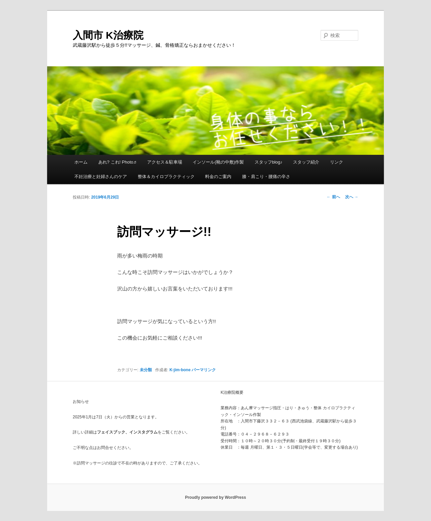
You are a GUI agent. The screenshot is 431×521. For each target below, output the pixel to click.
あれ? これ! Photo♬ (117, 162)
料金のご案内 (218, 176)
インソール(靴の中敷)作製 (218, 162)
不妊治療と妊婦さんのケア (100, 176)
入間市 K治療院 (108, 35)
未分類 (146, 370)
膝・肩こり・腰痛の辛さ (266, 176)
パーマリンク (204, 370)
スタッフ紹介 (306, 162)
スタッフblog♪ (269, 162)
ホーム (81, 162)
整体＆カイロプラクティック (166, 176)
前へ (333, 197)
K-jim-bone (180, 370)
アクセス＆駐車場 (164, 162)
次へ (351, 197)
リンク (336, 162)
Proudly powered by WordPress (215, 497)
